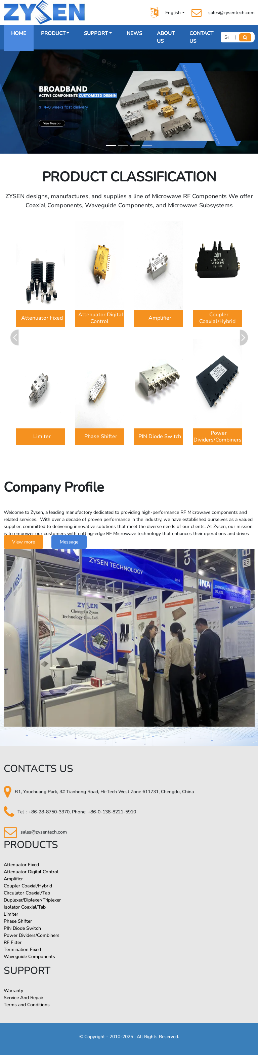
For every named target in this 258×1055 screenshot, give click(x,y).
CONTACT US (201, 37)
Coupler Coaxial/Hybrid (28, 886)
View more (23, 542)
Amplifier (13, 879)
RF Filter (13, 942)
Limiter (11, 914)
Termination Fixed (22, 949)
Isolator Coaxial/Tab (25, 907)
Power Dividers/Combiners (31, 935)
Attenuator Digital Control (31, 872)
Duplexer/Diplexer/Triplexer (32, 900)
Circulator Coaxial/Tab (27, 893)
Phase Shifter (18, 921)
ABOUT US (166, 37)
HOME (18, 33)
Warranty (13, 990)
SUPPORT (96, 33)
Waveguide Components (29, 956)
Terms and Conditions (27, 1004)
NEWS (134, 33)
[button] (242, 337)
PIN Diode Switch (22, 928)
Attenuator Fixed (21, 864)
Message (69, 542)
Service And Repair (23, 997)
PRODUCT (53, 33)
